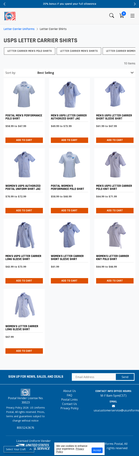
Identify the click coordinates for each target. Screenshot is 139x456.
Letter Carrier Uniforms (19, 29)
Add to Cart (24, 140)
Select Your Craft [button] (16, 449)
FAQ (69, 395)
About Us (69, 391)
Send (125, 377)
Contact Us (69, 404)
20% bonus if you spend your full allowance (69, 4)
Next (134, 4)
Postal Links (69, 400)
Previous (4, 4)
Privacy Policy (69, 408)
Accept (97, 450)
